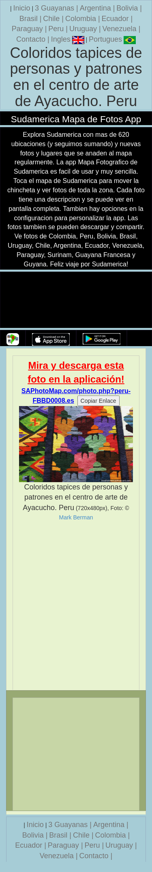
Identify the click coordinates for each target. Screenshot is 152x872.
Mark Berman (76, 517)
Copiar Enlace (98, 401)
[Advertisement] (76, 605)
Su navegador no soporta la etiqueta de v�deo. (76, 300)
